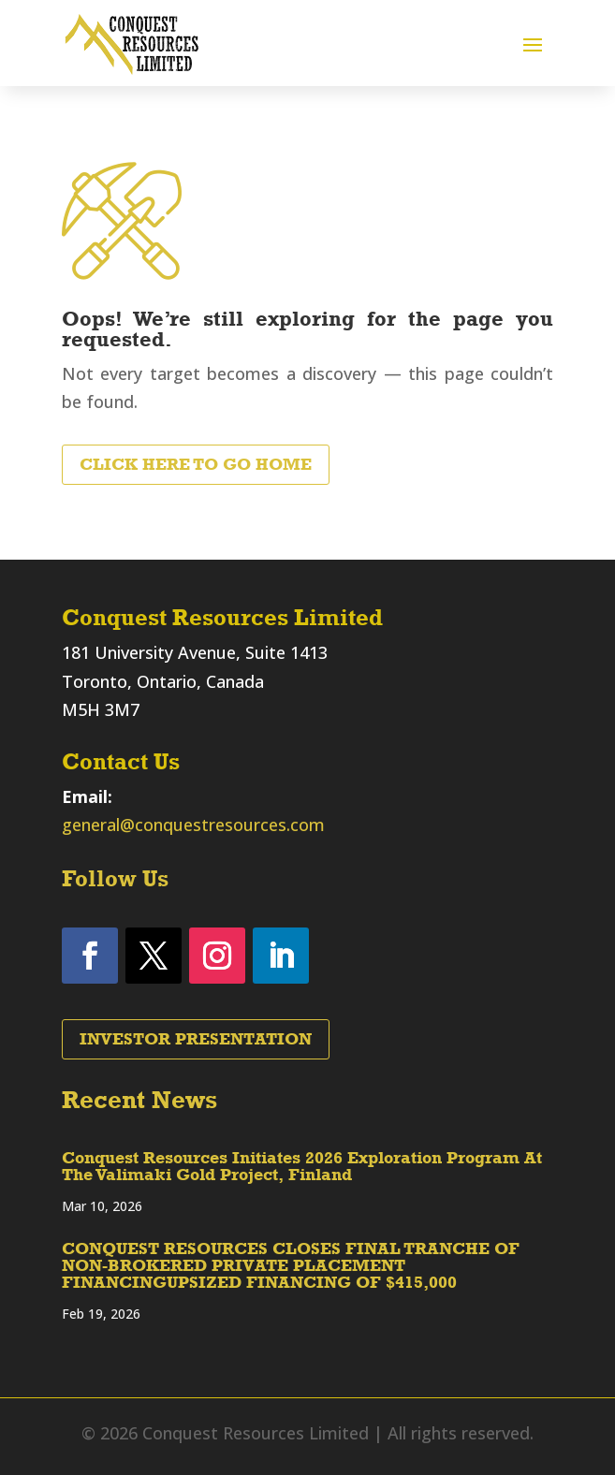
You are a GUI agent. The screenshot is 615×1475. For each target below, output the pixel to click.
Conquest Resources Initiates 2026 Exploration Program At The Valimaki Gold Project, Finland (302, 1166)
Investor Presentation (196, 1039)
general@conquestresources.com (193, 824)
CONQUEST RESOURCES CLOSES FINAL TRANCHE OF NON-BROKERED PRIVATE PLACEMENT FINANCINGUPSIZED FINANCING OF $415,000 (291, 1265)
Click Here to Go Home (196, 464)
